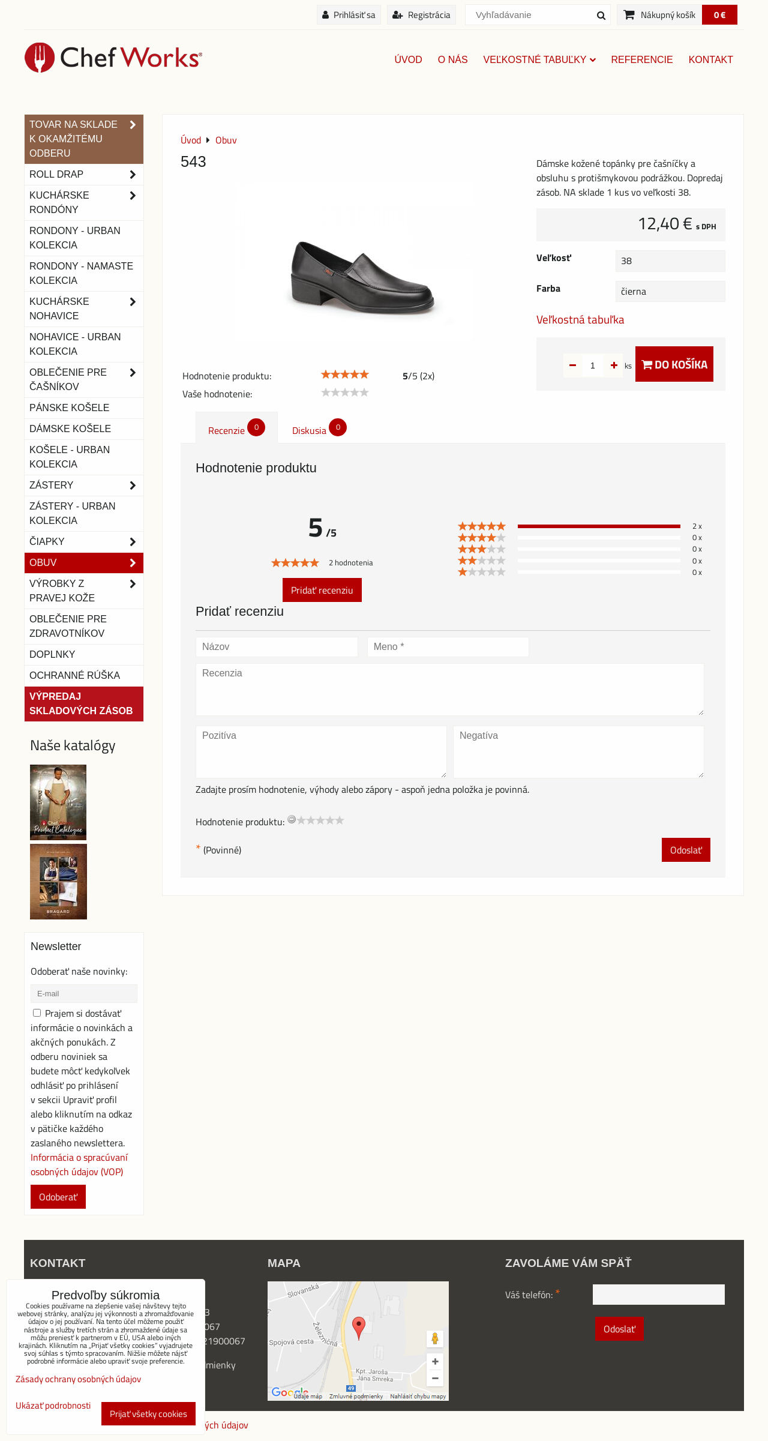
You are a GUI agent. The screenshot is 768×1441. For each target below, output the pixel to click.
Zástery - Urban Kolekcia (72, 513)
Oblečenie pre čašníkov (86, 380)
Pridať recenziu (322, 590)
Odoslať (686, 850)
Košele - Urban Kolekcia (69, 457)
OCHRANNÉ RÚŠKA (74, 675)
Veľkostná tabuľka (580, 319)
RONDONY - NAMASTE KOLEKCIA (81, 273)
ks (609, 365)
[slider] (345, 374)
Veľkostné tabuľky (540, 60)
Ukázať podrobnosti (53, 1406)
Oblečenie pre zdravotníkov (68, 626)
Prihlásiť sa (349, 15)
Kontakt (711, 60)
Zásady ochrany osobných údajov (78, 1379)
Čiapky (86, 542)
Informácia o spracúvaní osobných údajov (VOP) (79, 1164)
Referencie (642, 60)
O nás (453, 60)
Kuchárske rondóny (86, 202)
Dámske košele (70, 429)
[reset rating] (291, 819)
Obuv (86, 563)
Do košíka (674, 364)
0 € (719, 15)
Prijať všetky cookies (148, 1414)
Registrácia (421, 15)
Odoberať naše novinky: (79, 971)
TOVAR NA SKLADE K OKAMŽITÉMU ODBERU (86, 139)
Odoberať (58, 1197)
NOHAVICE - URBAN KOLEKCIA (75, 344)
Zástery (86, 485)
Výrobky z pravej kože (86, 591)
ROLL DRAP (86, 174)
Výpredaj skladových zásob (81, 703)
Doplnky (52, 654)
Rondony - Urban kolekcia (75, 238)
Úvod (408, 60)
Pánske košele (69, 408)
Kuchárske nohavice (86, 309)
